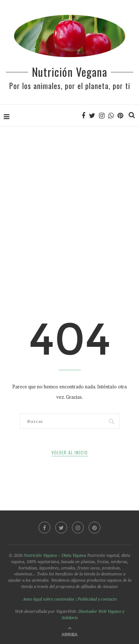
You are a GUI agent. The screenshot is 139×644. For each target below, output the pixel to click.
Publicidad (87, 599)
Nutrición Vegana (69, 71)
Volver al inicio (70, 452)
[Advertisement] (69, 200)
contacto (109, 599)
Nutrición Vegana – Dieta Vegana (55, 555)
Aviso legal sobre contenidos (48, 599)
